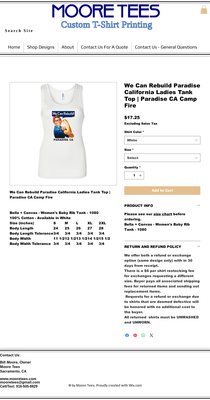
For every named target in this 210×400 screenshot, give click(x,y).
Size (129, 149)
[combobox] (162, 140)
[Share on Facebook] (127, 335)
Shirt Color (134, 132)
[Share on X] (151, 335)
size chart (162, 214)
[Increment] (140, 175)
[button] (203, 9)
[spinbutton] (134, 175)
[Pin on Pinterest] (135, 335)
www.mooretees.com (18, 379)
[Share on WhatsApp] (143, 335)
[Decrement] (127, 175)
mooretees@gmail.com (20, 382)
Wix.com (135, 385)
